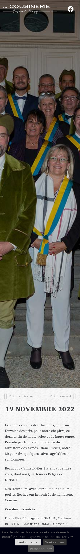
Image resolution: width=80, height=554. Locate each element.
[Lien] (26, 9)
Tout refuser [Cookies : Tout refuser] (54, 542)
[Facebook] (70, 9)
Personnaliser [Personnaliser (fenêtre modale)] (41, 548)
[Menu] (54, 9)
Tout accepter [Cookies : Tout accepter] (28, 542)
